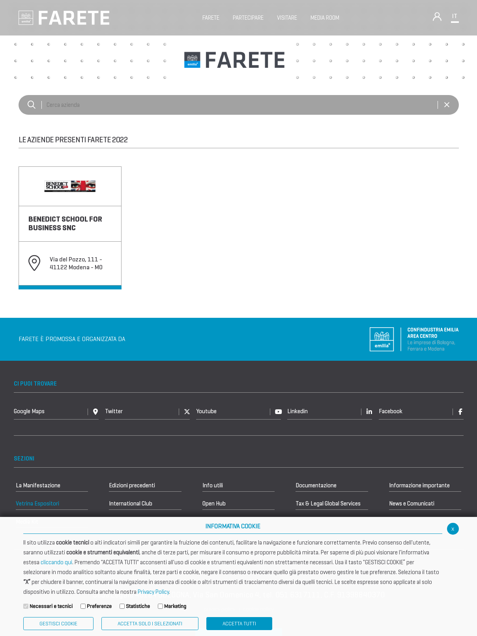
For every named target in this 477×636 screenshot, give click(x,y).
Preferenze (99, 606)
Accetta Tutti (239, 623)
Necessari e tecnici (51, 606)
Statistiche (138, 606)
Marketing (175, 606)
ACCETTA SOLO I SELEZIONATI (150, 623)
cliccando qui (56, 562)
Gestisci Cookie (58, 623)
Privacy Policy (153, 591)
